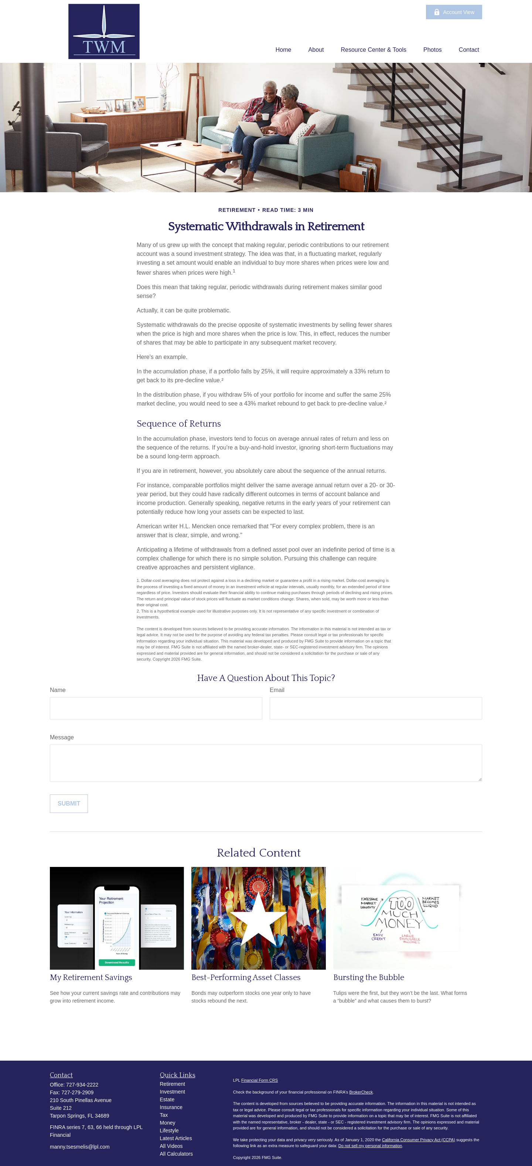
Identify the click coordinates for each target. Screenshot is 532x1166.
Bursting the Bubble (368, 977)
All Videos (171, 1146)
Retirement (172, 1084)
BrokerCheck (361, 1092)
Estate (167, 1099)
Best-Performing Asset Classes (246, 977)
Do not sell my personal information (370, 1145)
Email (277, 690)
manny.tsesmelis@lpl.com (80, 1147)
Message (62, 737)
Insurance (171, 1107)
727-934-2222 (82, 1085)
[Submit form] (69, 803)
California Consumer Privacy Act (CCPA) (418, 1140)
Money (167, 1123)
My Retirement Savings (91, 977)
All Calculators (176, 1154)
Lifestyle (169, 1130)
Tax (164, 1115)
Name (58, 690)
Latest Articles (176, 1138)
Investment (172, 1092)
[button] (283, 49)
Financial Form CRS (259, 1080)
